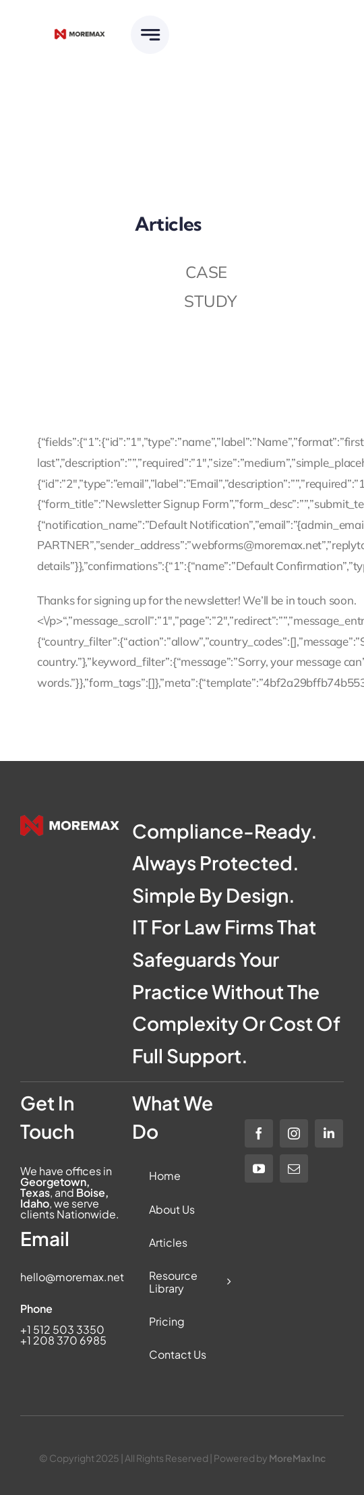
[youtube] (259, 1168)
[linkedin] (329, 1133)
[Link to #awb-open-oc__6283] (150, 35)
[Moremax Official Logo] (79, 34)
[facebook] (259, 1133)
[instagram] (294, 1133)
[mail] (294, 1168)
